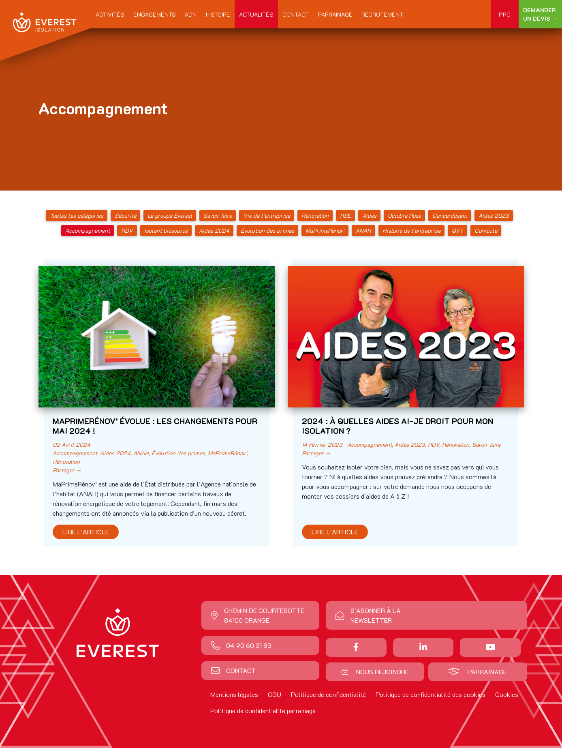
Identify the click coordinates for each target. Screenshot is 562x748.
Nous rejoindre (375, 671)
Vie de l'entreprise (266, 215)
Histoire (218, 14)
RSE (345, 215)
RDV (127, 230)
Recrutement (382, 14)
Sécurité (125, 215)
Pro (505, 14)
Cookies (506, 694)
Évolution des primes (267, 230)
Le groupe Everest (169, 215)
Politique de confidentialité (328, 694)
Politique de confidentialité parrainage (263, 710)
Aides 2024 (214, 230)
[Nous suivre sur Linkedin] (423, 647)
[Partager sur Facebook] (356, 647)
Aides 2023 (494, 215)
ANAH (363, 230)
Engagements (154, 14)
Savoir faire (217, 215)
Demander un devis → (540, 14)
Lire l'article (85, 531)
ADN (191, 14)
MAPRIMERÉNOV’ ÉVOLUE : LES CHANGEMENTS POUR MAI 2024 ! (155, 426)
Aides (369, 215)
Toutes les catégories (76, 215)
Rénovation (315, 215)
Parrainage (335, 14)
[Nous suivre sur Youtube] (490, 647)
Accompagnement (87, 230)
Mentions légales (234, 694)
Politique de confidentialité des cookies (430, 694)
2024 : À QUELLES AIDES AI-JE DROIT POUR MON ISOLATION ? (397, 426)
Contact (295, 14)
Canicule (485, 230)
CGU (274, 694)
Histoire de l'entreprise (411, 230)
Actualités (256, 14)
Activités (110, 14)
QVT (457, 230)
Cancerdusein (449, 215)
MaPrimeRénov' (325, 230)
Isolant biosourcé (166, 230)
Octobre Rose (404, 215)
